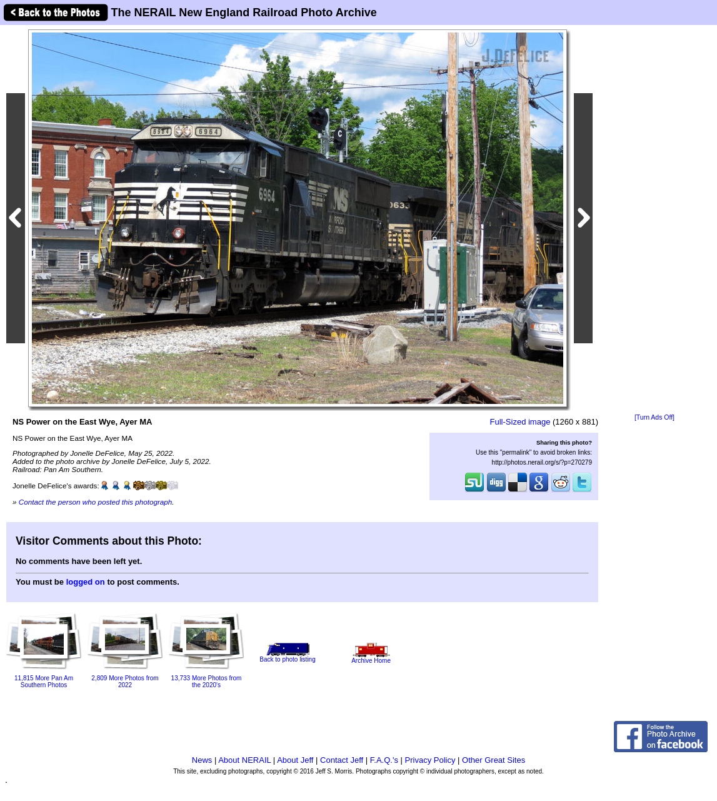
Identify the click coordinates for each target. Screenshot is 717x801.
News (202, 760)
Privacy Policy (430, 760)
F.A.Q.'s (384, 760)
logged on (85, 582)
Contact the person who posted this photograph (96, 502)
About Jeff (295, 760)
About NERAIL (244, 760)
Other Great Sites (493, 760)
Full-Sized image (520, 421)
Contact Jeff (341, 760)
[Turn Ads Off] (654, 417)
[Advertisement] (654, 220)
